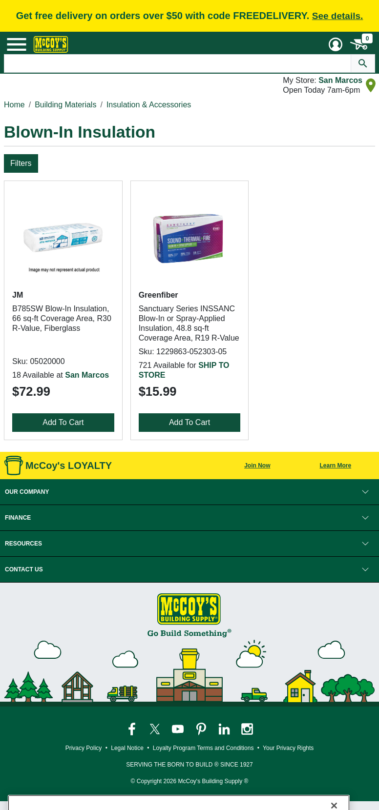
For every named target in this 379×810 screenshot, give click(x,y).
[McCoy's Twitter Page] (155, 728)
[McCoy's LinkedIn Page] (224, 728)
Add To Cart (63, 422)
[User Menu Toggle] (335, 44)
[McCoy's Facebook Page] (132, 728)
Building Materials (65, 105)
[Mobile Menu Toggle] (16, 44)
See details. (337, 16)
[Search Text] (177, 63)
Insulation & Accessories (148, 105)
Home (14, 105)
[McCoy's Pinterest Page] (202, 728)
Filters (21, 163)
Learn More (335, 465)
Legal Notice (127, 748)
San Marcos (340, 80)
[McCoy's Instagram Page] (247, 728)
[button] (189, 492)
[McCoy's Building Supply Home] (50, 44)
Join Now (257, 465)
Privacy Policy (83, 748)
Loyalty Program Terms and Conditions (203, 748)
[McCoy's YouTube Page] (178, 728)
